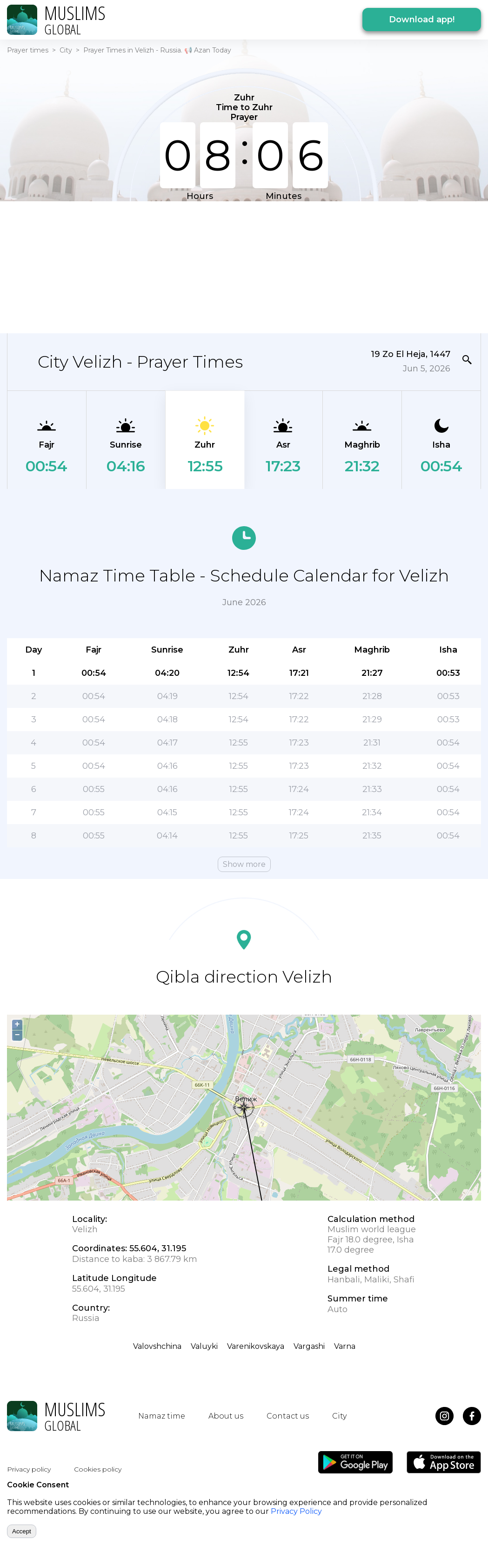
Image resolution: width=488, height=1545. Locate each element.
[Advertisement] (238, 266)
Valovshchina (157, 1346)
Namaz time (161, 1416)
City (66, 50)
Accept (21, 1531)
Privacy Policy (296, 1511)
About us (225, 1416)
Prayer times (27, 50)
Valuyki (204, 1346)
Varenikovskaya (255, 1346)
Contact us (288, 1416)
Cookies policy (97, 1469)
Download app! (422, 19)
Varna (344, 1346)
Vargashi (309, 1346)
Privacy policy (29, 1469)
